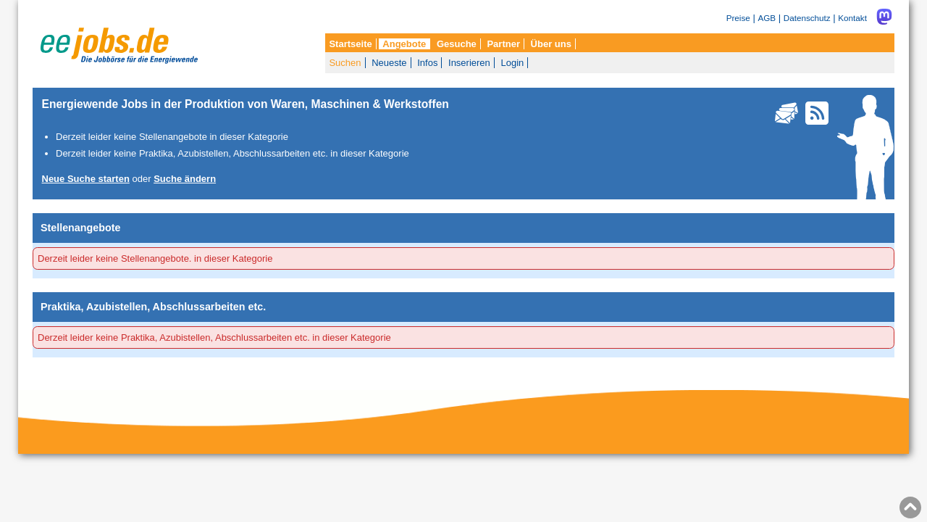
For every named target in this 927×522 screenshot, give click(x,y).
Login (512, 62)
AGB (767, 17)
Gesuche (457, 43)
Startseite (350, 43)
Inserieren (469, 62)
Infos (427, 62)
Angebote (404, 43)
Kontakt (852, 17)
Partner (503, 43)
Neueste (389, 62)
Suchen (345, 62)
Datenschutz (807, 17)
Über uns (551, 43)
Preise (738, 17)
